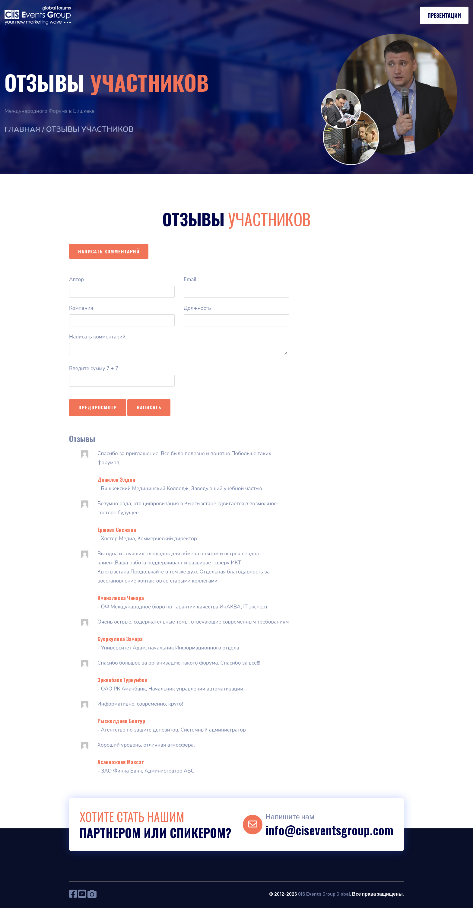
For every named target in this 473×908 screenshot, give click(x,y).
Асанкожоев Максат (120, 762)
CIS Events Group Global (324, 894)
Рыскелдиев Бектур (121, 721)
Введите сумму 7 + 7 (93, 368)
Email (190, 279)
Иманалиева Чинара (120, 598)
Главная (23, 129)
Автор (76, 279)
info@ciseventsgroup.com (329, 830)
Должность (197, 308)
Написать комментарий (109, 251)
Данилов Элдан (116, 480)
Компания (81, 308)
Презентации (444, 15)
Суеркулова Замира (120, 639)
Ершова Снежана (116, 530)
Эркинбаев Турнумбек (122, 680)
